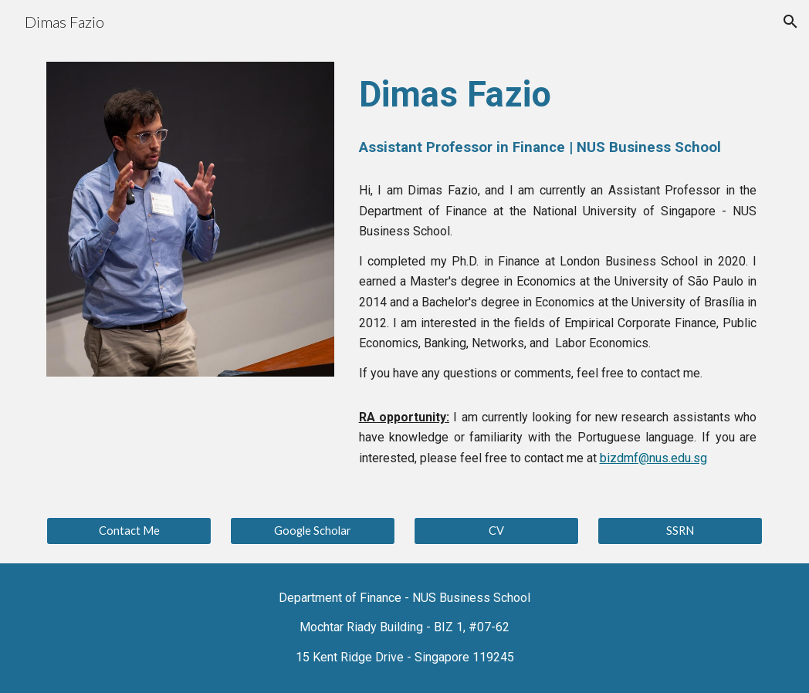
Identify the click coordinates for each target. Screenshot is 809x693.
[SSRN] (680, 531)
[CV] (496, 531)
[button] (790, 21)
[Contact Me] (129, 531)
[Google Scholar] (312, 531)
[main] (558, 116)
